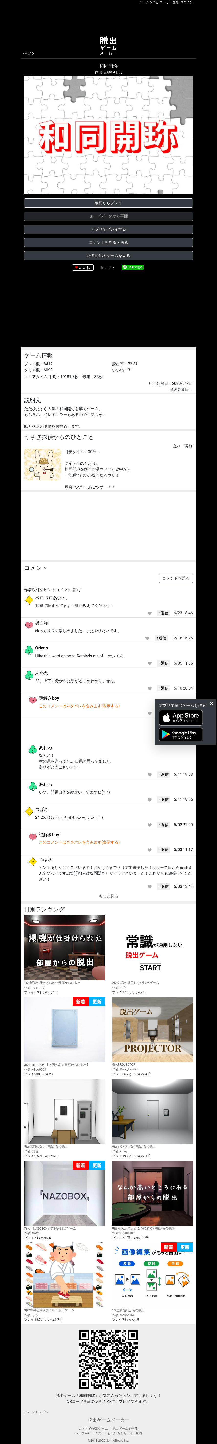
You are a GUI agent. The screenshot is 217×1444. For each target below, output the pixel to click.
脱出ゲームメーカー (109, 1420)
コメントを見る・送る (108, 242)
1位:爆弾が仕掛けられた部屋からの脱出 (64, 950)
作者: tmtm (32, 1233)
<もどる (28, 53)
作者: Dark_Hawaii (124, 1069)
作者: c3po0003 (35, 1069)
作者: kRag (119, 1151)
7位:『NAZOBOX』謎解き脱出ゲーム (64, 1195)
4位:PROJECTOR (152, 1031)
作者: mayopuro (123, 1315)
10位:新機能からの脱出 (152, 1277)
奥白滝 (41, 622)
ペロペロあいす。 (52, 597)
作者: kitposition (123, 1233)
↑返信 (164, 613)
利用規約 (135, 1433)
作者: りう (119, 987)
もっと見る (108, 896)
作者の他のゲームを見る (108, 255)
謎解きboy (49, 698)
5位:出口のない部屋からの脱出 (64, 1113)
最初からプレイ (108, 203)
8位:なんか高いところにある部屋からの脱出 (152, 1195)
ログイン (186, 2)
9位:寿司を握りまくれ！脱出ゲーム (64, 1277)
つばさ (41, 809)
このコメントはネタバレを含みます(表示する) (79, 706)
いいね (84, 267)
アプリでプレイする (108, 229)
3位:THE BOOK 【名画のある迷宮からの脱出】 (64, 1032)
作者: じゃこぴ (34, 987)
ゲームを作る (149, 2)
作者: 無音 (31, 1151)
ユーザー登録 (169, 2)
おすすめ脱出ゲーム (93, 1428)
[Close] (211, 703)
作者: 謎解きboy (108, 72)
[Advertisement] (108, 19)
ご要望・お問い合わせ (111, 1433)
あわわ (41, 673)
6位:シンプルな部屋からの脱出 (152, 1113)
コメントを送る (176, 578)
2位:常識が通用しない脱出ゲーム (152, 950)
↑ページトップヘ (36, 1412)
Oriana (41, 647)
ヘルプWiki (82, 1433)
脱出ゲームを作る (125, 1428)
